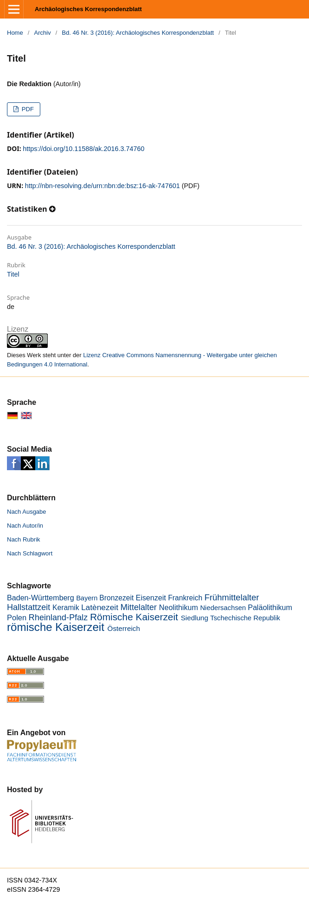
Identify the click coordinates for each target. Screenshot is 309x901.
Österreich (123, 628)
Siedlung (194, 618)
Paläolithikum (270, 607)
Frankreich (185, 598)
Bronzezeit (117, 598)
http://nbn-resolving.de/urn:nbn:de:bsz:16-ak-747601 (102, 185)
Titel (13, 274)
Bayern (86, 598)
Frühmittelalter (231, 597)
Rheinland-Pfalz (58, 617)
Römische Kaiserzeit (134, 616)
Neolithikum (178, 607)
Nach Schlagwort (29, 553)
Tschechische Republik (245, 618)
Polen (16, 617)
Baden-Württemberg (40, 597)
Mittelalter (138, 607)
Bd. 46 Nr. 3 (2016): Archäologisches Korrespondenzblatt (138, 32)
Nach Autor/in (25, 525)
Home (15, 32)
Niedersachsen (223, 607)
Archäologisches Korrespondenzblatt (88, 9)
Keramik (65, 607)
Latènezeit (99, 607)
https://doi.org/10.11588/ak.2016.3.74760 (83, 148)
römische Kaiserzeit (55, 627)
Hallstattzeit (28, 607)
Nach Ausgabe (26, 511)
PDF (27, 109)
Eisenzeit (151, 597)
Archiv (42, 32)
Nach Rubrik (23, 539)
